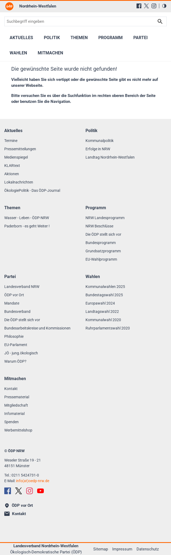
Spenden (11, 422)
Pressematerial (16, 397)
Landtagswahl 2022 (102, 311)
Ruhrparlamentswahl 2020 (108, 328)
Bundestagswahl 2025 (104, 295)
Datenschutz (148, 549)
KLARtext (12, 165)
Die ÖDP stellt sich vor (103, 234)
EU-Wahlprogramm (101, 259)
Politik (52, 37)
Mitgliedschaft (16, 405)
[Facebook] (139, 5)
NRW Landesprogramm (105, 218)
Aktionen (11, 174)
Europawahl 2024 (100, 303)
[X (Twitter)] (146, 5)
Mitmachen (50, 52)
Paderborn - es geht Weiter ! (27, 226)
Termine (10, 140)
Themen (79, 37)
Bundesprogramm (101, 243)
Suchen (160, 21)
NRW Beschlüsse (99, 226)
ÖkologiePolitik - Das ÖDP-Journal (32, 190)
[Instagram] (153, 5)
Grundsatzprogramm (103, 251)
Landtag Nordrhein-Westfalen (110, 157)
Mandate (11, 303)
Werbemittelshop (18, 430)
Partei (140, 37)
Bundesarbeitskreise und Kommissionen (37, 328)
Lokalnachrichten (18, 182)
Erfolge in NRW (98, 149)
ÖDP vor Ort (14, 295)
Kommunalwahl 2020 (103, 320)
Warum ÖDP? (15, 361)
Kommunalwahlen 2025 (105, 286)
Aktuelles (21, 37)
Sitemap (100, 549)
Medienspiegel (16, 157)
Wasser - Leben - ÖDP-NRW (26, 218)
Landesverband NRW (21, 286)
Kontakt (11, 389)
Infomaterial (14, 413)
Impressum (122, 549)
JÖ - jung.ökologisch (21, 353)
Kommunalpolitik (100, 140)
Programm (110, 37)
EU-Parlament (15, 345)
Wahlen (18, 52)
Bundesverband (17, 311)
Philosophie (14, 336)
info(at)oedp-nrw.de (32, 481)
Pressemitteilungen (20, 149)
